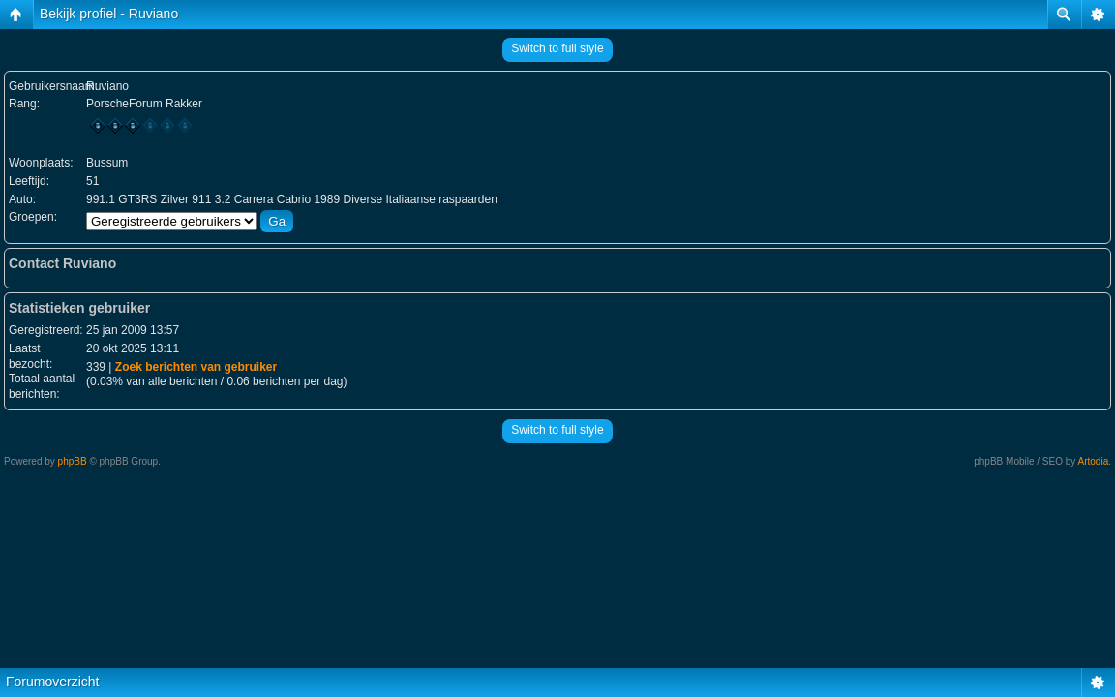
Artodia (1093, 461)
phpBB (72, 461)
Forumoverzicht (52, 681)
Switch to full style (557, 48)
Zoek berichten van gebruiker (196, 367)
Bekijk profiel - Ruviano (109, 13)
